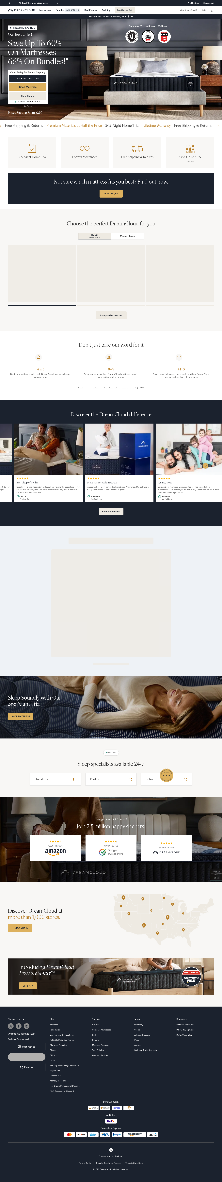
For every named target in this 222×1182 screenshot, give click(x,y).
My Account (208, 3)
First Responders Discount (62, 1091)
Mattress (54, 1024)
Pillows (53, 1055)
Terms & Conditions (134, 1163)
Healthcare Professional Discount (65, 1086)
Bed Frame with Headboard (62, 1035)
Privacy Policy (85, 1163)
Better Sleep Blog (184, 1035)
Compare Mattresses (111, 315)
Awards (137, 1045)
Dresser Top (55, 1075)
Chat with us (26, 1046)
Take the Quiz (111, 193)
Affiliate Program (142, 1035)
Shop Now (28, 985)
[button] (45, 10)
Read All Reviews (111, 511)
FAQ (94, 1035)
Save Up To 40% (190, 157)
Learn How (190, 161)
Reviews (95, 1024)
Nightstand (55, 1070)
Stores (137, 1029)
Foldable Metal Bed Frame (62, 1040)
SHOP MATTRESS (20, 716)
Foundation (55, 1029)
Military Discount (58, 1080)
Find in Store (193, 3)
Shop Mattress (28, 87)
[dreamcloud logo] (21, 10)
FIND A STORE (20, 927)
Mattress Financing (100, 1045)
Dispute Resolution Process (108, 1163)
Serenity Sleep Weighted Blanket (64, 1065)
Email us (26, 1067)
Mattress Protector (58, 1045)
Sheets (53, 1050)
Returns (95, 1040)
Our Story (138, 1024)
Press (136, 1040)
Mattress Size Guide (185, 1024)
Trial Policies (98, 1050)
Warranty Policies (100, 1055)
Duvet (52, 1060)
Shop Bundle (27, 96)
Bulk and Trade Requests (145, 1050)
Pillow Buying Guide (185, 1029)
